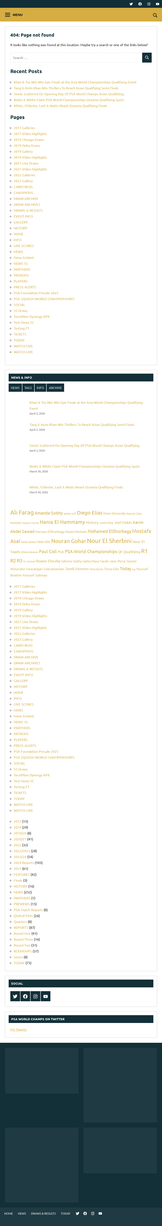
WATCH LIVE (23, 346)
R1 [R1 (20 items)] (144, 550)
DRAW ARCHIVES (27, 204)
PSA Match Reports (28, 910)
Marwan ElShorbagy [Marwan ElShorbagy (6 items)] (49, 531)
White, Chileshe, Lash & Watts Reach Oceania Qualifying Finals (60, 105)
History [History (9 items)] (92, 522)
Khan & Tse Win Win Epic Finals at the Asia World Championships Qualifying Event (75, 82)
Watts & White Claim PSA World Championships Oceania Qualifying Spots (69, 100)
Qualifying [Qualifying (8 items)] (131, 551)
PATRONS (21, 275)
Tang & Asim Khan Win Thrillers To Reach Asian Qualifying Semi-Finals (66, 88)
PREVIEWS (22, 904)
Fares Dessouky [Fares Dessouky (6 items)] (114, 513)
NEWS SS (21, 263)
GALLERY (21, 222)
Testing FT (21, 328)
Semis (18, 957)
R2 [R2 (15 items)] (13, 560)
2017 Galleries (24, 128)
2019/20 (20, 833)
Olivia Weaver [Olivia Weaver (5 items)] (29, 552)
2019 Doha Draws (27, 145)
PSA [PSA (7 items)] (61, 551)
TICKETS (20, 334)
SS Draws (21, 310)
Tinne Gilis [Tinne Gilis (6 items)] (111, 569)
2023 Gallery (23, 181)
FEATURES (22, 874)
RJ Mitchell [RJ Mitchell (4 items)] (29, 561)
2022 (17, 845)
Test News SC (24, 322)
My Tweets (18, 1029)
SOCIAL (19, 304)
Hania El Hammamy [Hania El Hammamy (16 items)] (62, 522)
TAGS (28, 388)
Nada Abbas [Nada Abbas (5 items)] (28, 542)
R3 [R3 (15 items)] (20, 560)
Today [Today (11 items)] (125, 568)
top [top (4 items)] (133, 569)
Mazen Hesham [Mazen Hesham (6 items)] (76, 531)
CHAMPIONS (23, 192)
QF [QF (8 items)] (120, 551)
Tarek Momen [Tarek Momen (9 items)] (77, 568)
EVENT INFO (23, 216)
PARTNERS (22, 269)
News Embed (24, 257)
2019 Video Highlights (30, 157)
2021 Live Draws (26, 163)
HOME (18, 234)
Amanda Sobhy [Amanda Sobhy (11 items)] (49, 512)
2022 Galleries (24, 175)
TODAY (19, 340)
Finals (18, 880)
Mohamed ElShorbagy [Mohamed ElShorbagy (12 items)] (109, 531)
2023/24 (20, 856)
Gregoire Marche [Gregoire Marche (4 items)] (30, 522)
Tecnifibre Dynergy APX (32, 316)
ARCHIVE (55, 388)
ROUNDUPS (23, 951)
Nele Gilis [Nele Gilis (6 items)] (43, 542)
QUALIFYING (23, 915)
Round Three (23, 939)
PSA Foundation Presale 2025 (36, 293)
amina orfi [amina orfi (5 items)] (70, 513)
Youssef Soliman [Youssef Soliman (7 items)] (35, 575)
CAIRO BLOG (23, 187)
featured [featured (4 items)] (130, 513)
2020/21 (20, 839)
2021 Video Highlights (30, 169)
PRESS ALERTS (25, 287)
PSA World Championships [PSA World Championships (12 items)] (91, 551)
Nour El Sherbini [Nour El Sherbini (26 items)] (109, 540)
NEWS (18, 251)
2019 (17, 827)
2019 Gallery (23, 151)
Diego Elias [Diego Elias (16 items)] (90, 512)
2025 (17, 868)
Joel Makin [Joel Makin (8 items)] (123, 522)
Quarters (20, 921)
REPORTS (21, 927)
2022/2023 (22, 851)
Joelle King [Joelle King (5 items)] (106, 522)
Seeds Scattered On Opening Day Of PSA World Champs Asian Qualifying (69, 94)
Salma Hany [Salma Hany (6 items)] (90, 561)
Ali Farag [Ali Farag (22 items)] (22, 512)
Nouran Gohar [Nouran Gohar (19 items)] (68, 541)
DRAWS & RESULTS (28, 210)
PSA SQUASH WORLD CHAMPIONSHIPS (44, 299)
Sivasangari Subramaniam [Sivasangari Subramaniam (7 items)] (45, 569)
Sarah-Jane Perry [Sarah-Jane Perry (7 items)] (113, 561)
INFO (18, 240)
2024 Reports (24, 862)
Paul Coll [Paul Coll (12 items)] (48, 551)
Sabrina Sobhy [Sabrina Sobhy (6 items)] (71, 561)
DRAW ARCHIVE (26, 198)
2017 (17, 821)
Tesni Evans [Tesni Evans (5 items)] (96, 569)
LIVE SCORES (24, 245)
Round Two (22, 945)
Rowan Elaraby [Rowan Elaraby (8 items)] (48, 561)
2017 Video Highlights (30, 133)
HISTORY (20, 228)
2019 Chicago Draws (29, 139)
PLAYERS (21, 281)
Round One (22, 933)
